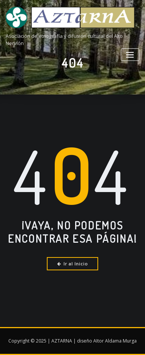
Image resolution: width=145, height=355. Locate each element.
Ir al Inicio (72, 264)
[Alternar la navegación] (130, 54)
